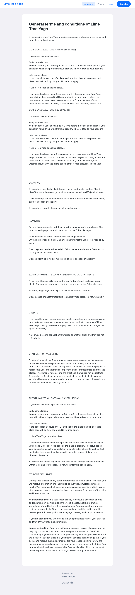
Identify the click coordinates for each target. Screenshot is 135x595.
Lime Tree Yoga (13, 3)
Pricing (100, 4)
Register (124, 4)
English (67, 582)
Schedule (88, 4)
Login (111, 4)
